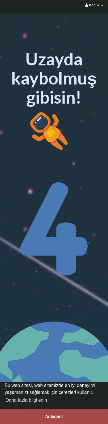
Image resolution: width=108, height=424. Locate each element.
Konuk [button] (94, 5)
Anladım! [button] (54, 416)
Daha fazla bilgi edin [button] (26, 400)
